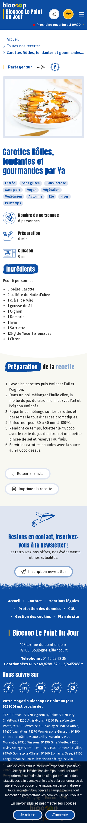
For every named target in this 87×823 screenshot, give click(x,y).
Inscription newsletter (43, 571)
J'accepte (60, 815)
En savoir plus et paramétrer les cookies (43, 803)
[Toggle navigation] (81, 16)
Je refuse (27, 815)
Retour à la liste (28, 473)
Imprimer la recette (32, 489)
